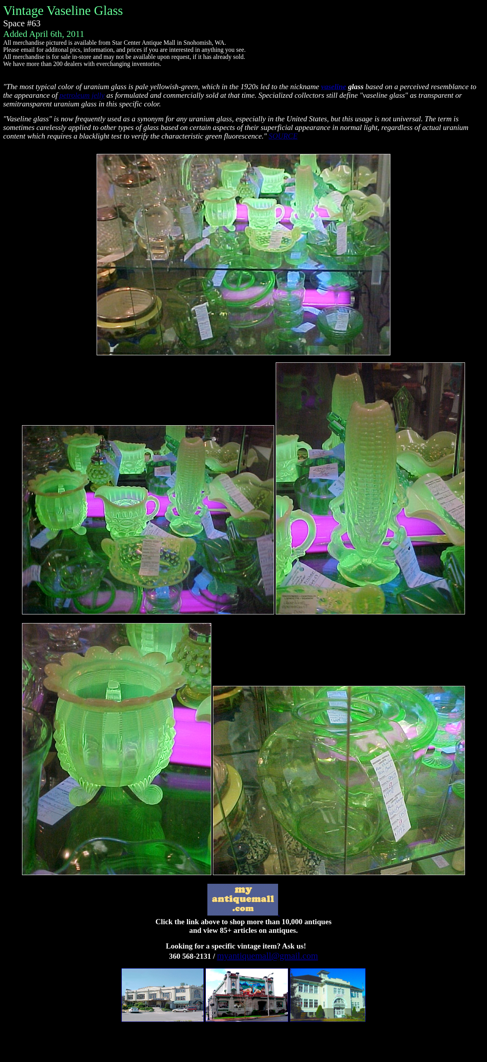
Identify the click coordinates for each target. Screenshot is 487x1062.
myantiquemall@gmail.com (267, 955)
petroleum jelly (81, 95)
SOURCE (283, 136)
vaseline (333, 86)
